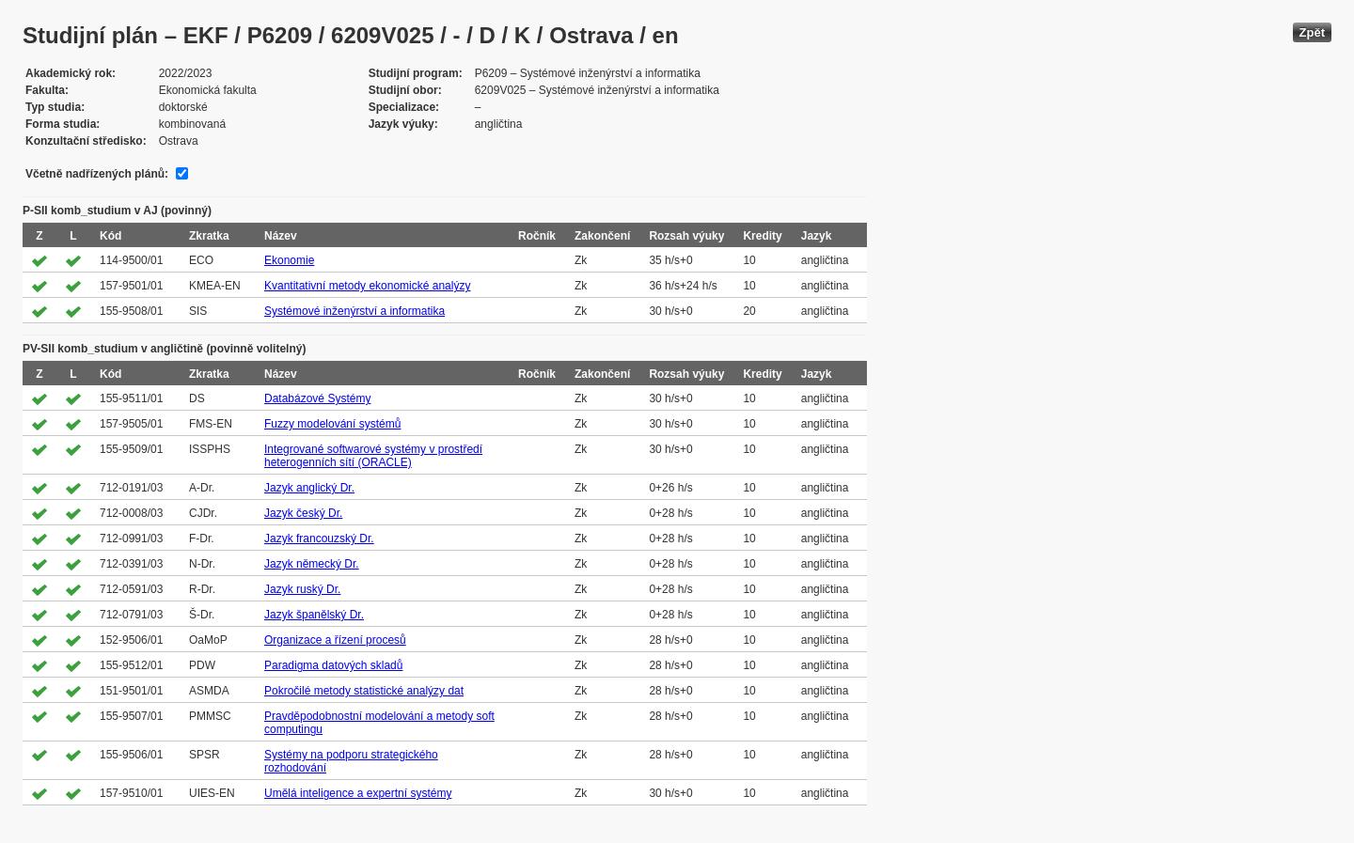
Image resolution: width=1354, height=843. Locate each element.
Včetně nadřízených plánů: (96, 173)
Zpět (1312, 32)
